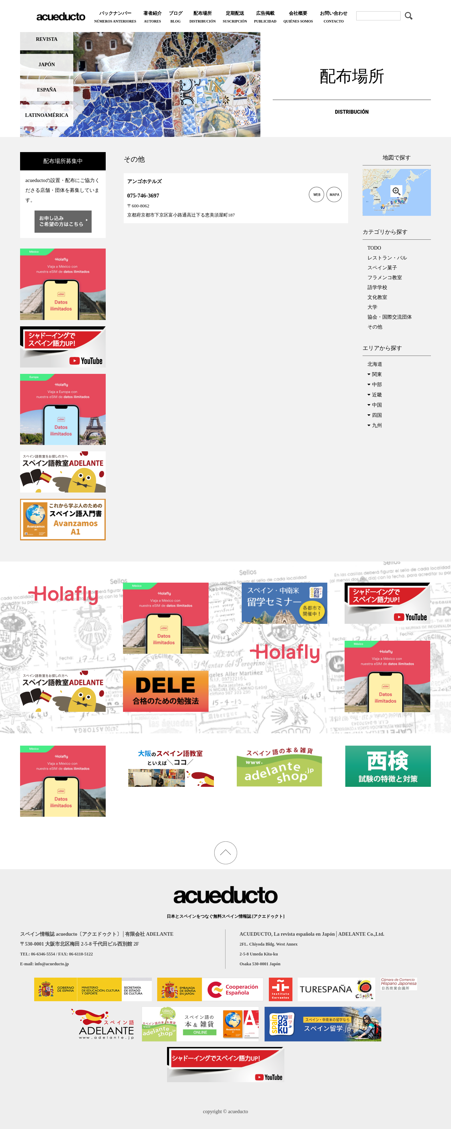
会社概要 (298, 18)
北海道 (374, 364)
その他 (374, 327)
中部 (377, 384)
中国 (377, 405)
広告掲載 (265, 18)
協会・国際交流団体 (389, 317)
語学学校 (377, 287)
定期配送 (235, 18)
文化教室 (377, 297)
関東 (377, 374)
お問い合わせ (333, 18)
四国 (377, 415)
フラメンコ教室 (384, 277)
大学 (372, 307)
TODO (374, 248)
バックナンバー (115, 18)
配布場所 (203, 18)
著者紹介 (152, 18)
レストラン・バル (387, 258)
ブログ (176, 18)
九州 (377, 425)
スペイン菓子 (382, 267)
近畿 (377, 394)
